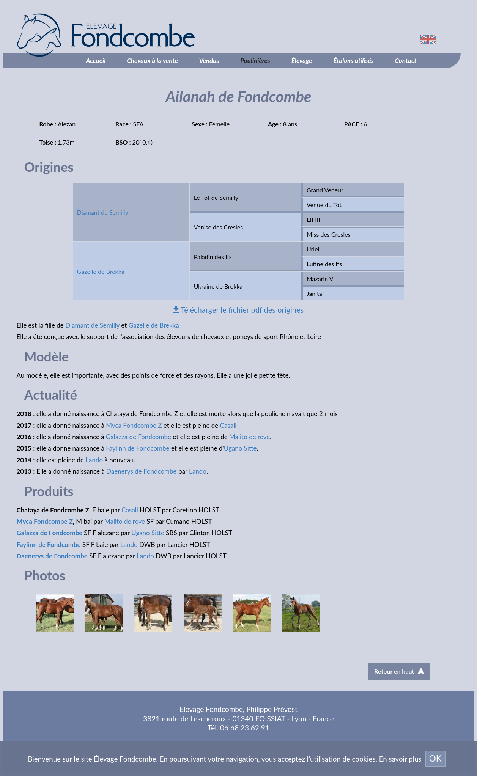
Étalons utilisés (353, 60)
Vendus (209, 60)
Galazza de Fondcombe (138, 437)
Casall (228, 425)
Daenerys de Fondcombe (141, 471)
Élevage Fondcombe (145, 35)
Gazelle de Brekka (100, 271)
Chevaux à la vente (152, 60)
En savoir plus (400, 759)
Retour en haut (399, 671)
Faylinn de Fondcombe (137, 448)
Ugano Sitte (240, 448)
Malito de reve (249, 437)
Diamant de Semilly (102, 212)
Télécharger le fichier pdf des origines (242, 309)
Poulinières (255, 60)
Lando (94, 460)
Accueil (96, 60)
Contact (406, 60)
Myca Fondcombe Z (134, 425)
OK (435, 758)
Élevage (301, 60)
